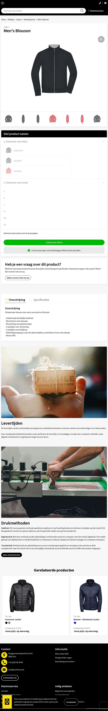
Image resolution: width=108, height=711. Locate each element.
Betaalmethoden (8, 688)
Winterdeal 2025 (62, 643)
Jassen (18, 19)
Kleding (11, 19)
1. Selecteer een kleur (16, 141)
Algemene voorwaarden (65, 680)
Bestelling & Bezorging (10, 684)
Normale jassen (29, 19)
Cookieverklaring (62, 684)
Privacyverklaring (62, 688)
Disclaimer (59, 692)
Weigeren (81, 702)
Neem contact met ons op (18, 267)
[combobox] (43, 10)
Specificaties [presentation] (40, 289)
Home (3, 19)
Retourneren (6, 692)
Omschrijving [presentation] (16, 289)
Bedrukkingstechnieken (65, 651)
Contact (4, 680)
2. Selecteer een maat (16, 172)
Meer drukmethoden (11, 544)
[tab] (15, 289)
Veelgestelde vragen (63, 647)
